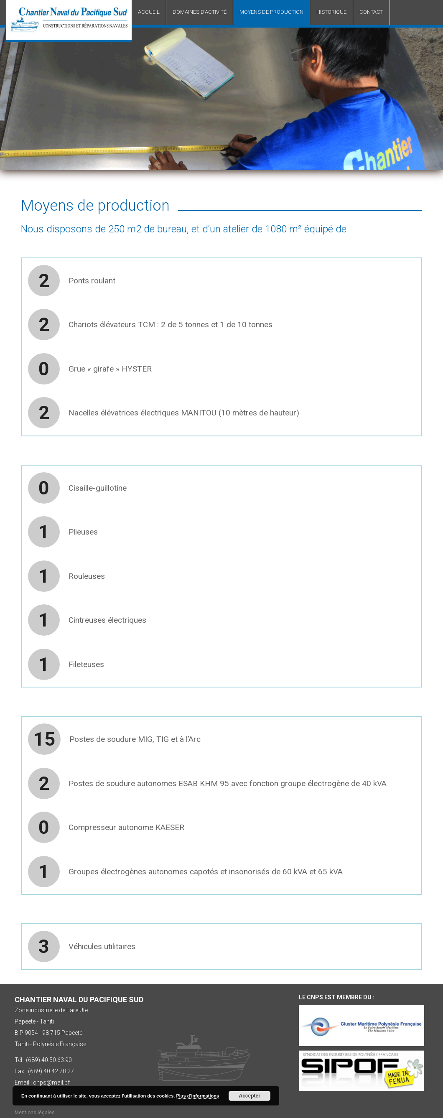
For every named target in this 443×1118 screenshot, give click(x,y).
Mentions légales (35, 1112)
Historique (331, 12)
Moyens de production (271, 12)
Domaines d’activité (200, 12)
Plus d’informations (197, 1095)
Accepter (249, 1096)
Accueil (149, 12)
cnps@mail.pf (51, 1082)
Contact (371, 12)
